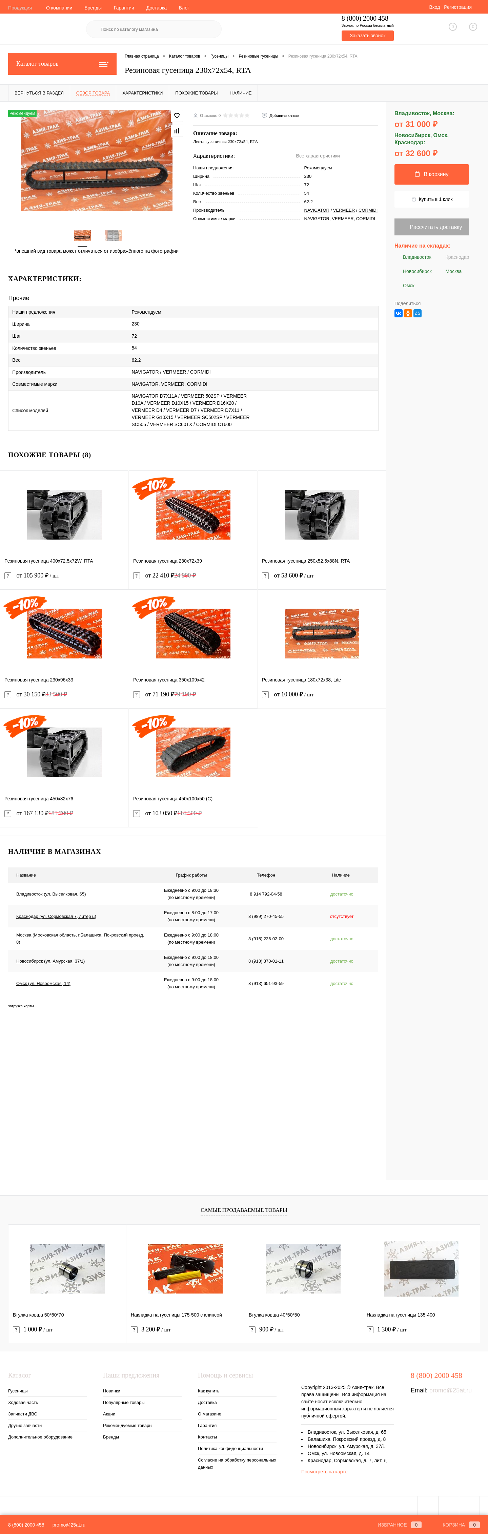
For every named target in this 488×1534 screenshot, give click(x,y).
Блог (184, 7)
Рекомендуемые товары (127, 1424)
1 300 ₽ (387, 1328)
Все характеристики (318, 156)
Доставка (156, 7)
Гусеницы (17, 1389)
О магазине (209, 1412)
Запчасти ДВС (22, 1412)
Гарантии (124, 7)
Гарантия (207, 1424)
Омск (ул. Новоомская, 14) (43, 981)
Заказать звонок (367, 35)
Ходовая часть (23, 1401)
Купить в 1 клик (432, 199)
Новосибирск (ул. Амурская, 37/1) (50, 959)
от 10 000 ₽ (322, 697)
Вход (434, 7)
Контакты (207, 1435)
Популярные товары (124, 1401)
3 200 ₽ (151, 1328)
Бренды (93, 7)
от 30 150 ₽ (35, 693)
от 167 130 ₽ (38, 812)
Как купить (208, 1389)
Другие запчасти (25, 1424)
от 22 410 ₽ (164, 574)
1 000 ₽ (33, 1328)
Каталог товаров (62, 64)
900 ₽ (266, 1328)
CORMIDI (368, 210)
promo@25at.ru (450, 1389)
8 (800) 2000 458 (26, 1525)
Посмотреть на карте (324, 1470)
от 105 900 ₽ (64, 578)
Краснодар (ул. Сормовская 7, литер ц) (56, 914)
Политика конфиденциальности (230, 1447)
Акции (109, 1412)
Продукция (20, 7)
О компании (59, 7)
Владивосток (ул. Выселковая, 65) (51, 892)
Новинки (111, 1389)
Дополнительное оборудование (40, 1435)
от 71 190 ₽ (164, 693)
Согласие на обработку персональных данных (237, 1462)
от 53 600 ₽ (322, 578)
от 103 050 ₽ (167, 812)
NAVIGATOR (316, 210)
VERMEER (344, 210)
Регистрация (458, 7)
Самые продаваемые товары (244, 1209)
